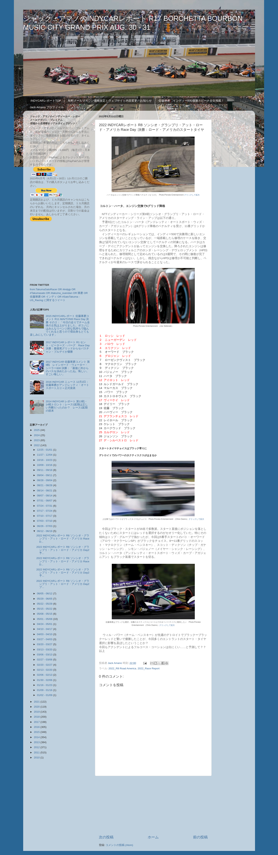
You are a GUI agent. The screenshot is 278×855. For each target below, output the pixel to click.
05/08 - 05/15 (45, 613)
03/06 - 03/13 (45, 654)
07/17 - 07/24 (45, 510)
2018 (37, 716)
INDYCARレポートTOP (46, 100)
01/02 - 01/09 (45, 695)
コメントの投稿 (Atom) (119, 845)
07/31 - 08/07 (45, 500)
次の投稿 (106, 837)
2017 (37, 722)
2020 (37, 706)
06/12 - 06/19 (45, 531)
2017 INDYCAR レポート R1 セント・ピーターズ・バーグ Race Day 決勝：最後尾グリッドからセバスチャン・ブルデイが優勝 (68, 347)
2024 (37, 435)
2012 (37, 747)
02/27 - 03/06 (45, 659)
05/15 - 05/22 (45, 608)
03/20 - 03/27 (45, 644)
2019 (37, 711)
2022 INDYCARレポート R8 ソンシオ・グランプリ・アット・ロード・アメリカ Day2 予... (62, 550)
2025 (37, 430)
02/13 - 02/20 (45, 669)
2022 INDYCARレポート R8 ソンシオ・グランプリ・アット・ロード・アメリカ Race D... (62, 538)
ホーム (153, 837)
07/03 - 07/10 (45, 520)
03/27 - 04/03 (45, 639)
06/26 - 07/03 (45, 526)
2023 (37, 440)
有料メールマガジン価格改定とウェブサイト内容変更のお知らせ (110, 100)
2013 (37, 742)
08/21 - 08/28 (45, 485)
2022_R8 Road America (122, 668)
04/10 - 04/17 (45, 629)
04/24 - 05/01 (45, 624)
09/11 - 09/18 (45, 470)
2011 (37, 752)
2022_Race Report (148, 668)
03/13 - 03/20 (45, 649)
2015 (37, 732)
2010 (37, 757)
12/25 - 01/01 (45, 449)
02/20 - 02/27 (45, 664)
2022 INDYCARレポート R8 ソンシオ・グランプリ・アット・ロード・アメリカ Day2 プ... (62, 584)
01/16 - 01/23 (45, 685)
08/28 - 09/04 (45, 480)
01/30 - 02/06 (45, 680)
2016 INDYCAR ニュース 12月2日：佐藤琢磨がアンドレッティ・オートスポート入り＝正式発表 (67, 385)
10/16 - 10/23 (45, 460)
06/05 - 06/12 (45, 593)
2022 (37, 445)
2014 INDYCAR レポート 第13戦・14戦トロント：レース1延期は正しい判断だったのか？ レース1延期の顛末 (67, 406)
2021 (37, 701)
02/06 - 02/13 (45, 674)
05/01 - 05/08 (45, 619)
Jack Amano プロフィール (47, 107)
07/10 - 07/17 (45, 515)
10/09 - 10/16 (45, 465)
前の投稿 (200, 837)
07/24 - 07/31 (45, 505)
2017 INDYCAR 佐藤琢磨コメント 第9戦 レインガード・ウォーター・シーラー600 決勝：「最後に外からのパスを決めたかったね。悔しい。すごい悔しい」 (68, 368)
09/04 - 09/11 (45, 475)
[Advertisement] (153, 805)
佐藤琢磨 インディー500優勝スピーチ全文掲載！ (191, 100)
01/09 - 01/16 (45, 690)
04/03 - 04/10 (45, 634)
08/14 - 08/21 (45, 490)
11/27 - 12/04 (45, 454)
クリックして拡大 (192, 195)
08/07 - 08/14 (45, 495)
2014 (37, 737)
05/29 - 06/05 (45, 598)
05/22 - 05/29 (45, 603)
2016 (37, 727)
